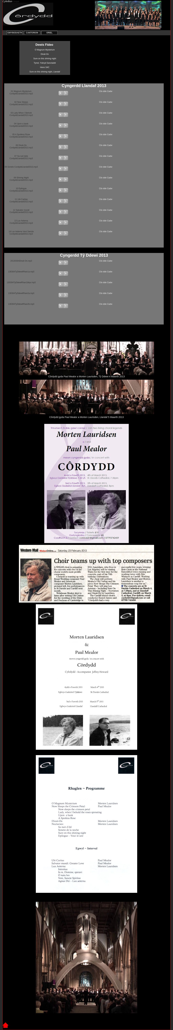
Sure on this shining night (44, 58)
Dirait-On (45, 54)
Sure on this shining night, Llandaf (44, 72)
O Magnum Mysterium (45, 50)
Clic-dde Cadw (105, 91)
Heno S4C (44, 67)
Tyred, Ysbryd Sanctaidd (45, 63)
